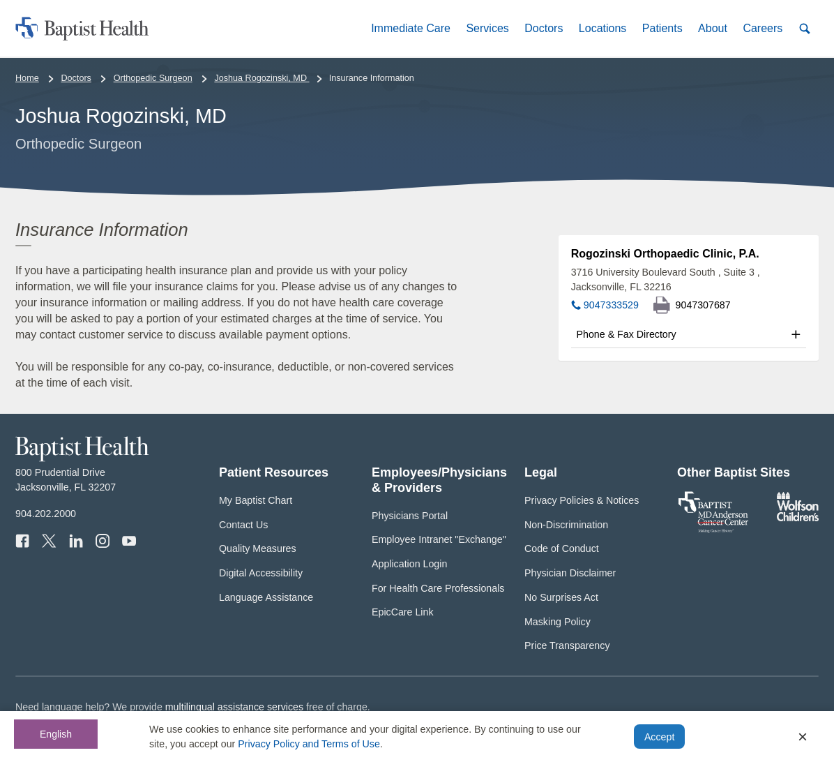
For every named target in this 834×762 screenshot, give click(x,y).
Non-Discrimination (566, 524)
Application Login (409, 563)
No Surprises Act (561, 597)
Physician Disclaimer (570, 572)
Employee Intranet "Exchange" (439, 539)
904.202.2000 (45, 513)
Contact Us (243, 524)
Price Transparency (567, 645)
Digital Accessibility (261, 572)
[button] (410, 28)
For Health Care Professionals (438, 588)
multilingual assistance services (234, 706)
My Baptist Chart (255, 500)
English (56, 734)
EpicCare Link (403, 612)
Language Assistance (266, 597)
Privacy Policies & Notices (581, 500)
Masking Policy (557, 621)
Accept (659, 736)
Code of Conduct (561, 548)
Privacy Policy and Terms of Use (309, 743)
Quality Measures (257, 548)
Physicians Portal (410, 515)
